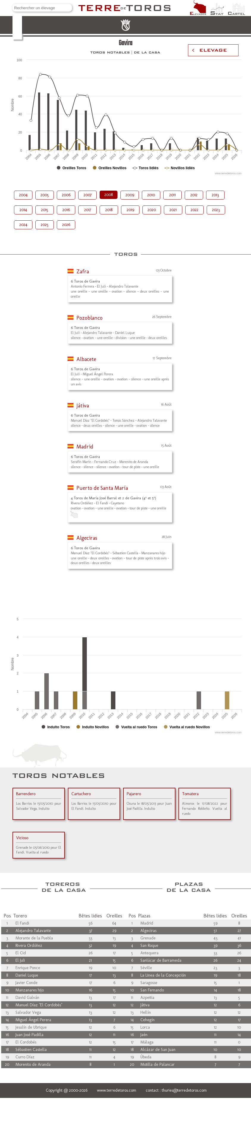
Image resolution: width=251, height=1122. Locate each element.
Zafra (82, 271)
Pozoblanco (89, 318)
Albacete (86, 359)
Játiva (82, 405)
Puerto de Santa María (102, 488)
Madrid (84, 446)
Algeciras (86, 538)
